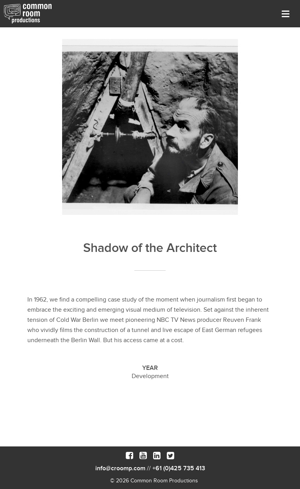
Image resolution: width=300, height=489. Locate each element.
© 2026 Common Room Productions (154, 480)
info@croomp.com (120, 468)
